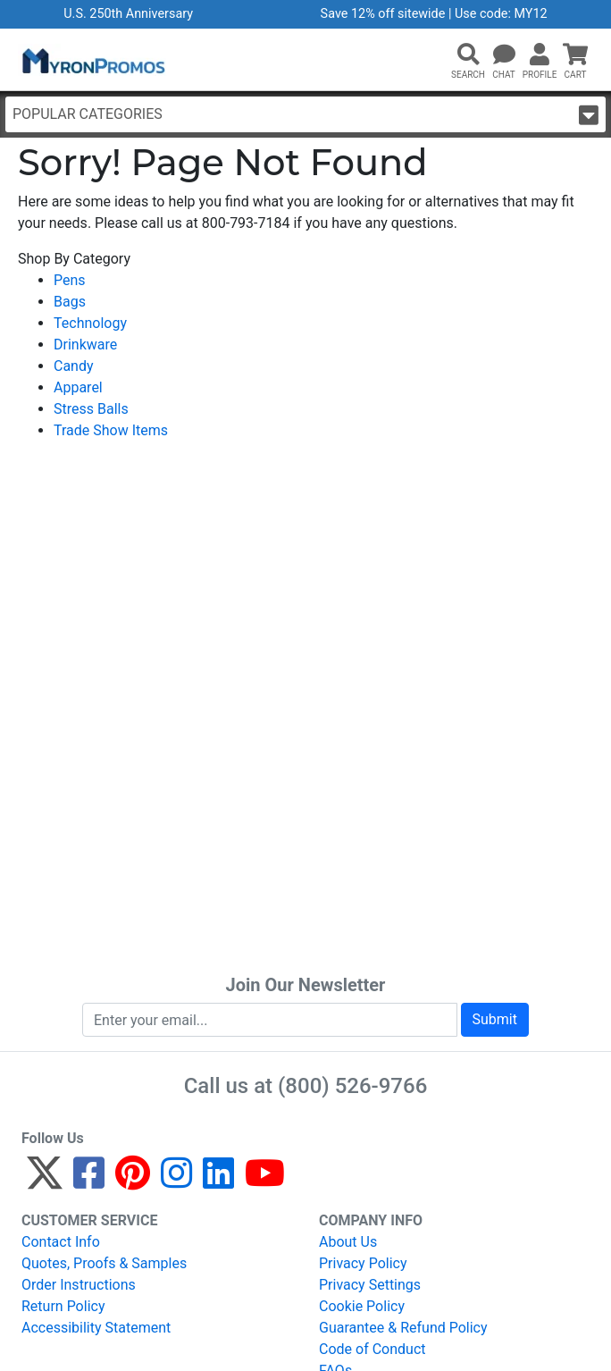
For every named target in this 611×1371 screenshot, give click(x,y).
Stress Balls (91, 408)
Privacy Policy (363, 1263)
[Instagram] (176, 1181)
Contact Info (60, 1241)
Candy (74, 365)
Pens (70, 280)
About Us (348, 1241)
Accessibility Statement (96, 1327)
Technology (90, 323)
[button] (468, 55)
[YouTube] (264, 1181)
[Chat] (503, 55)
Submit (495, 1019)
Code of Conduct (372, 1349)
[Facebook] (89, 1181)
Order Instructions (78, 1284)
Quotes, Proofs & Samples (104, 1263)
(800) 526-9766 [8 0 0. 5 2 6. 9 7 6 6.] (352, 1085)
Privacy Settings (370, 1284)
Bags (70, 301)
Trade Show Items (111, 430)
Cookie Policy (362, 1306)
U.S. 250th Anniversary (128, 13)
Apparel (78, 387)
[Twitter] (44, 1181)
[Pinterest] (132, 1181)
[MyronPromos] (92, 60)
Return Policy (63, 1306)
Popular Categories (305, 115)
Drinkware (85, 344)
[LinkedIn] (218, 1181)
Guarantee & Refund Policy (403, 1327)
